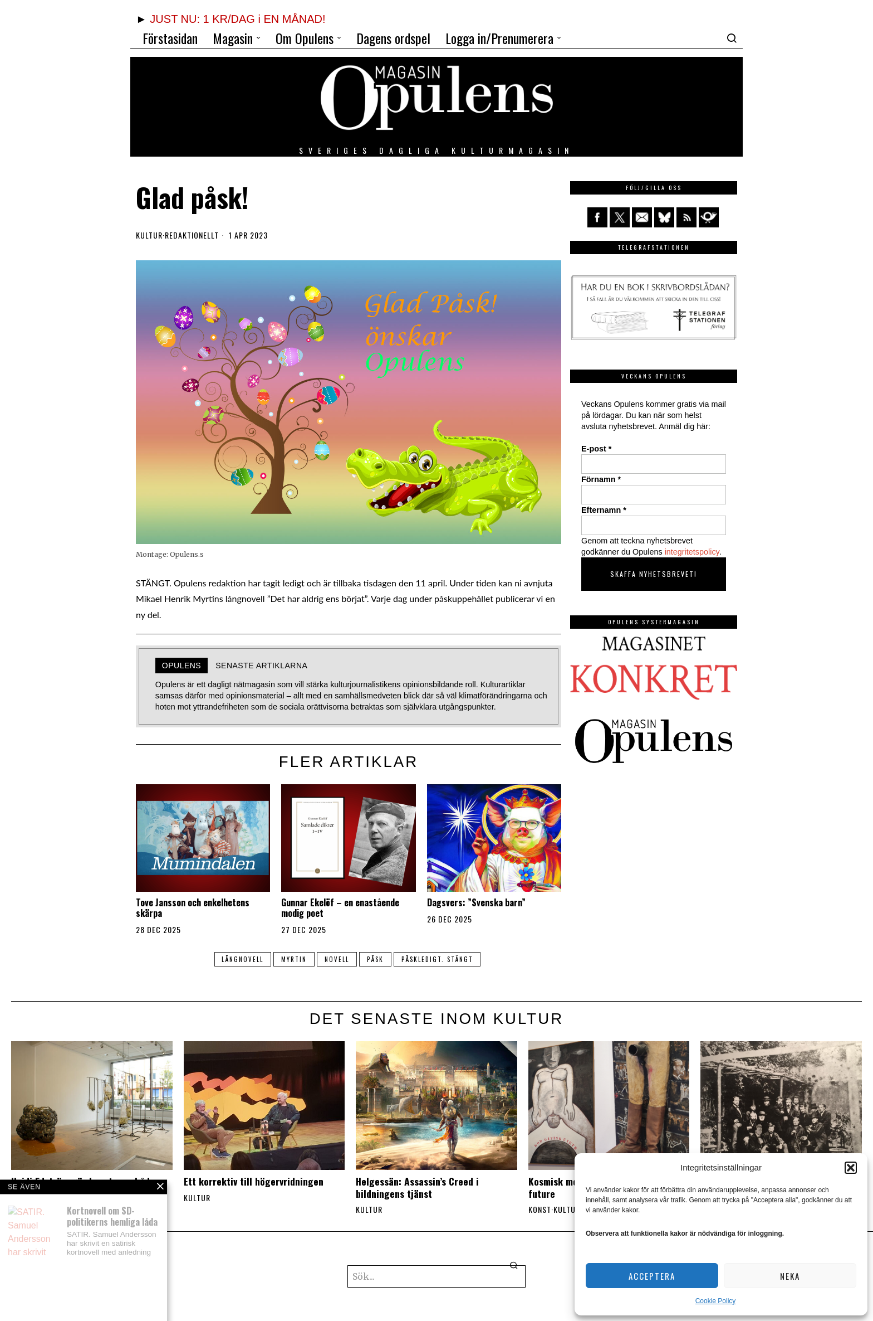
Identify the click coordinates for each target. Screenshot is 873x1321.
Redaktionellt (192, 235)
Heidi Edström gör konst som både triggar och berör (83, 1187)
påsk (376, 959)
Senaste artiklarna (261, 665)
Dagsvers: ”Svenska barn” (476, 902)
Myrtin (293, 959)
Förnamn (601, 479)
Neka (790, 1276)
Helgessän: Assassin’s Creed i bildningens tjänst (417, 1187)
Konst (539, 1209)
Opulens (181, 665)
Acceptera (652, 1276)
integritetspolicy (692, 551)
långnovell (240, 959)
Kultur (149, 235)
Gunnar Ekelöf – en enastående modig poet (340, 908)
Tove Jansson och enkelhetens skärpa (192, 908)
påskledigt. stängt (439, 959)
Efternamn (603, 510)
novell (337, 959)
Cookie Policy (715, 1301)
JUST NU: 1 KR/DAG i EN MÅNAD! (237, 19)
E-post (596, 448)
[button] (850, 1167)
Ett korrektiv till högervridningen (253, 1181)
